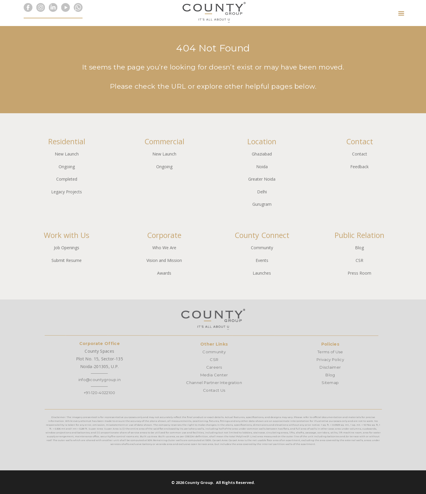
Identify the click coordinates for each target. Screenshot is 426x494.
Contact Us (214, 390)
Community (262, 247)
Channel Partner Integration (214, 382)
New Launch (67, 154)
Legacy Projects (66, 192)
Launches (262, 273)
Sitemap (330, 382)
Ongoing (67, 166)
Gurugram (262, 204)
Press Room (359, 273)
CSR (359, 260)
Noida (262, 166)
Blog (359, 247)
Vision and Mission (164, 260)
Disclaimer (330, 367)
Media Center (214, 374)
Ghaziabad (262, 154)
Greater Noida (261, 179)
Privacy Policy (330, 359)
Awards (164, 273)
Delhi (262, 192)
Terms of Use (330, 351)
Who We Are (164, 247)
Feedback (359, 166)
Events (262, 260)
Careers (214, 367)
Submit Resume (66, 260)
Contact (359, 154)
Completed (66, 179)
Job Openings (66, 247)
